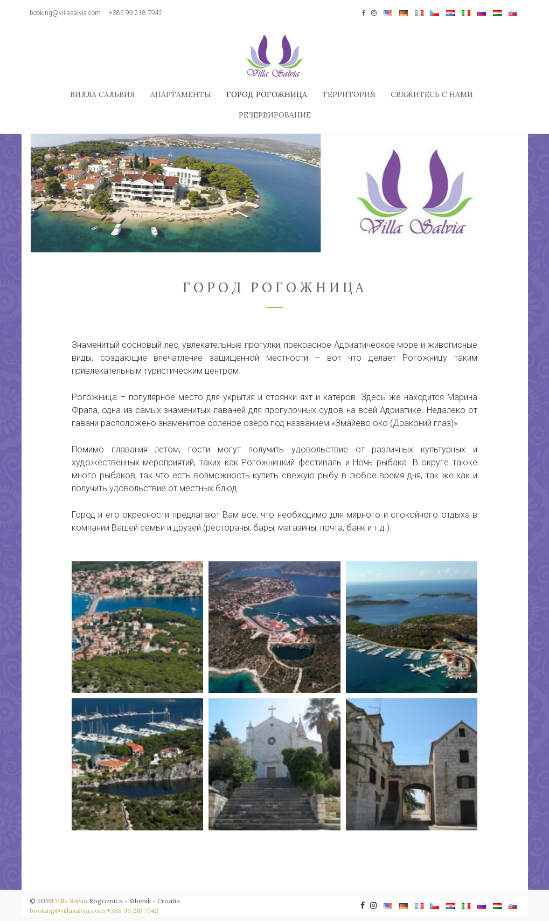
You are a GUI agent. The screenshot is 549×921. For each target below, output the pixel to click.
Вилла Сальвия (102, 94)
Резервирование (275, 115)
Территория (349, 94)
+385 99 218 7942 (136, 13)
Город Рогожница (266, 94)
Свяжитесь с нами (432, 94)
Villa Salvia (71, 901)
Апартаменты (180, 94)
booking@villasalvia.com (65, 13)
